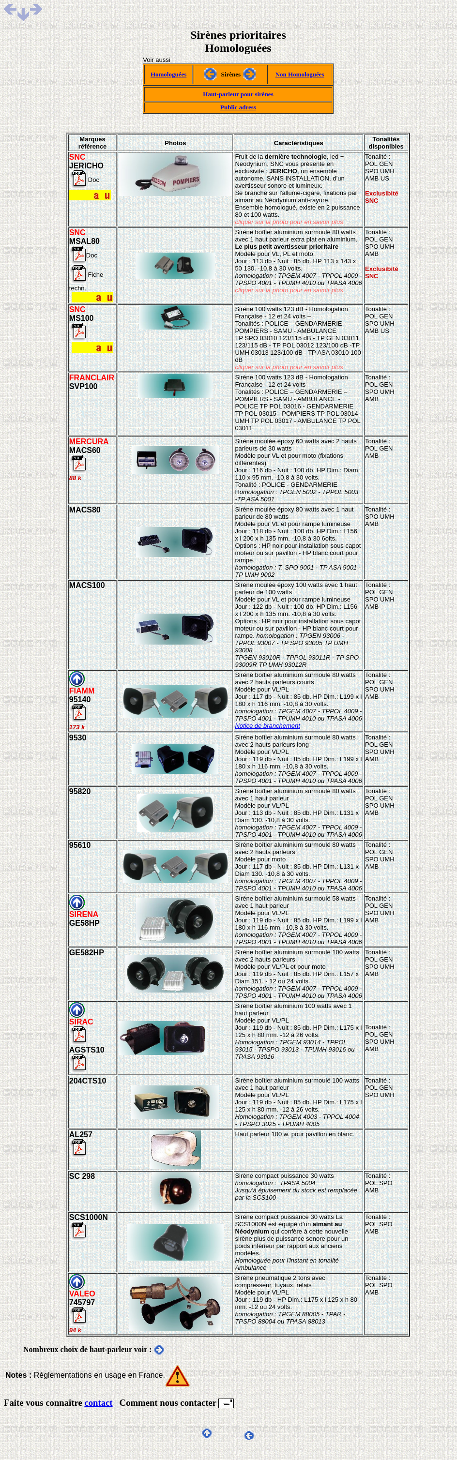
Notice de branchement (267, 725)
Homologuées (168, 74)
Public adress (238, 107)
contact (98, 1403)
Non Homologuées (299, 74)
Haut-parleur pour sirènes (238, 94)
